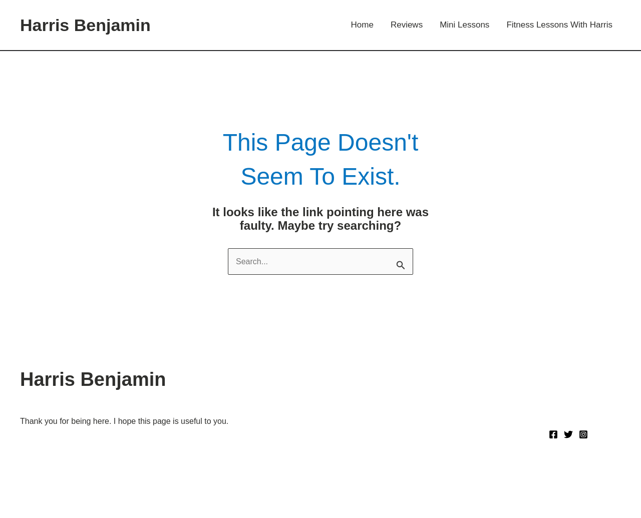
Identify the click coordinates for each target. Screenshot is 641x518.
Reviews (407, 25)
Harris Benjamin (85, 25)
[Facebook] (553, 434)
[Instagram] (583, 434)
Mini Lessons (464, 25)
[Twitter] (568, 434)
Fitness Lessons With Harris (559, 25)
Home (362, 25)
